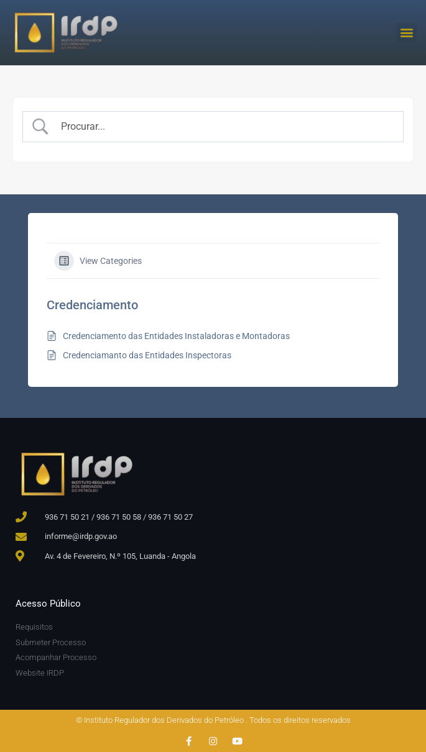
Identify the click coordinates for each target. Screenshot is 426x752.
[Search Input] (224, 126)
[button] (406, 32)
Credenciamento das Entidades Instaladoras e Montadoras (176, 336)
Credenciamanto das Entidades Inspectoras (147, 355)
